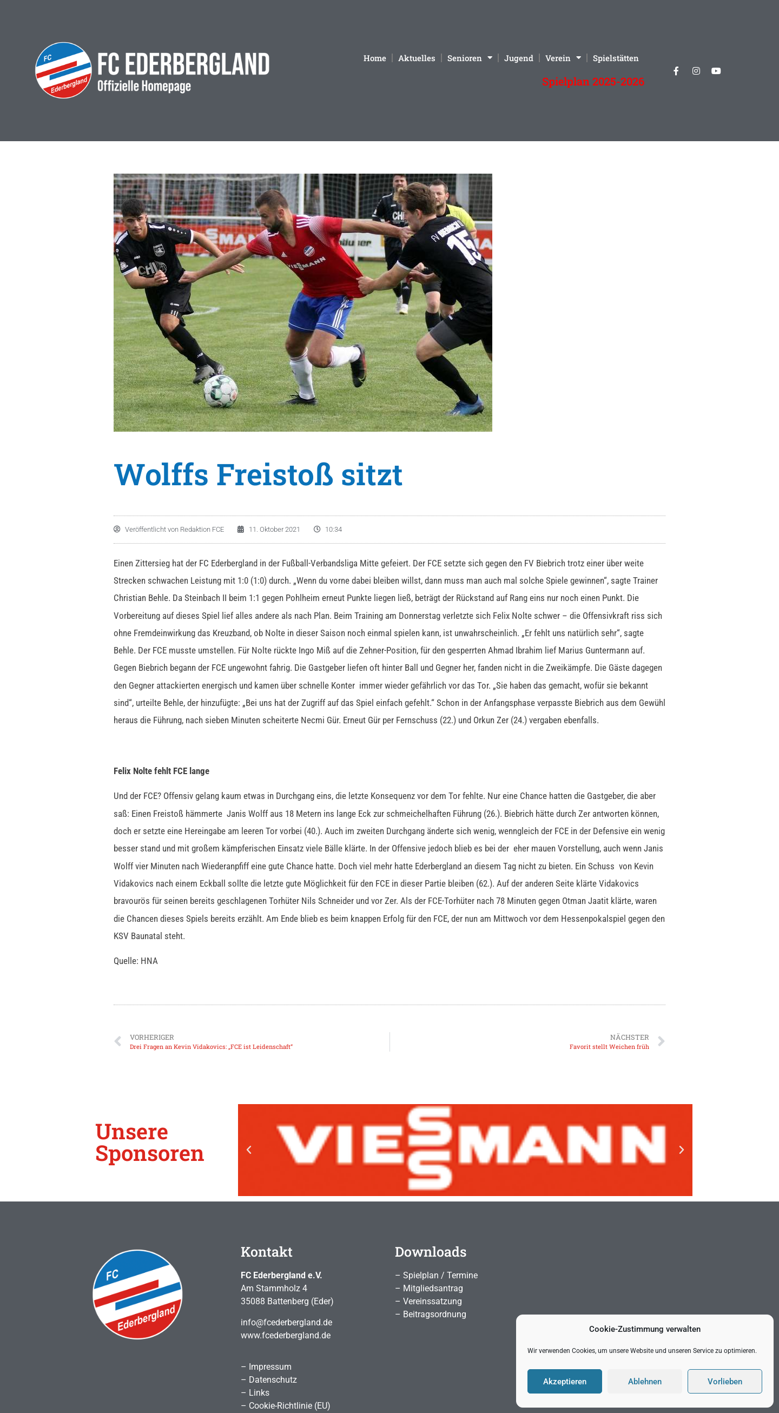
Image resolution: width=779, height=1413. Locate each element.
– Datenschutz (269, 1380)
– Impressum (266, 1367)
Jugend (518, 57)
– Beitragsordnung (430, 1314)
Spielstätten (616, 57)
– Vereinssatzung (428, 1301)
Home (375, 57)
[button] (248, 1150)
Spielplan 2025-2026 (593, 81)
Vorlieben (725, 1381)
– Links (255, 1393)
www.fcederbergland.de (286, 1335)
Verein (563, 57)
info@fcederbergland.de (286, 1322)
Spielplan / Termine (440, 1275)
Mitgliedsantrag (433, 1288)
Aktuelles (416, 57)
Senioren (469, 57)
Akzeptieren (564, 1381)
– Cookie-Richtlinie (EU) (286, 1406)
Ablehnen (645, 1381)
